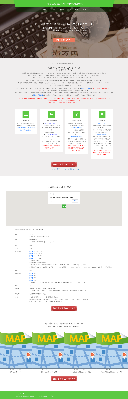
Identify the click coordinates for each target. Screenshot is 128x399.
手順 (69, 10)
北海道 (53, 10)
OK (75, 201)
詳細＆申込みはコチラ (64, 40)
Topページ (43, 10)
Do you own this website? (56, 201)
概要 (76, 10)
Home (62, 10)
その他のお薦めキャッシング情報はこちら (64, 169)
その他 (84, 10)
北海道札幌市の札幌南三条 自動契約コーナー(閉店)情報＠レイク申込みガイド (36, 396)
